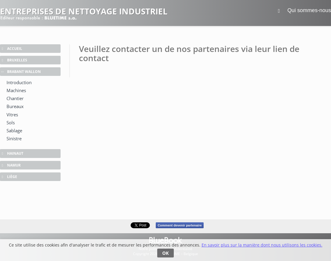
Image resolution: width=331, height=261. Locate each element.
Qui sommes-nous (309, 10)
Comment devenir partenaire (180, 225)
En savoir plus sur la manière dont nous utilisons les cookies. (262, 245)
